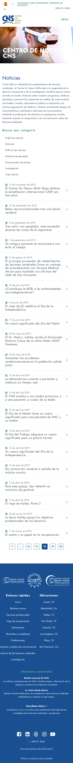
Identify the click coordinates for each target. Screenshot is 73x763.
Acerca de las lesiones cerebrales (18, 653)
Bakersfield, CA (49, 608)
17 (36, 546)
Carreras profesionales (18, 615)
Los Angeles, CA (49, 634)
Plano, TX (49, 640)
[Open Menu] (64, 19)
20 (60, 546)
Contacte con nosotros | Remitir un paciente (40, 4)
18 (44, 546)
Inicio (18, 602)
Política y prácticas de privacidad (36, 758)
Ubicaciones (18, 627)
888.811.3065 (63, 8)
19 (52, 546)
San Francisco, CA (49, 646)
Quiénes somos (18, 608)
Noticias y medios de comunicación (18, 646)
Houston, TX (48, 627)
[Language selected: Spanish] (8, 4)
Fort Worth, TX (48, 621)
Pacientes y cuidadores (18, 634)
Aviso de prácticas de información (36, 749)
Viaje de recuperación (17, 621)
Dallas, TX (49, 615)
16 (28, 546)
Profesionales (18, 640)
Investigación (18, 659)
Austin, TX (49, 602)
